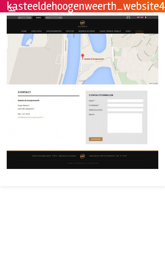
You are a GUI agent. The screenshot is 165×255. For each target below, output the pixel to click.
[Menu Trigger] (12, 11)
